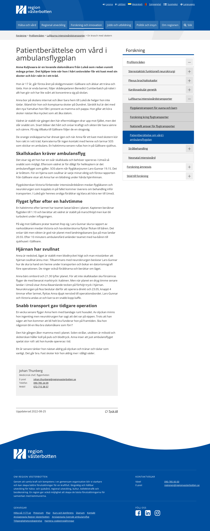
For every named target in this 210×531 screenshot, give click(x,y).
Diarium (80, 512)
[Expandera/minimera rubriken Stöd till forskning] (189, 176)
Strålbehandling (138, 148)
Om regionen (170, 25)
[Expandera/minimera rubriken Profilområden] (189, 62)
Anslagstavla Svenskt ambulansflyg (70, 516)
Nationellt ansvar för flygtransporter (152, 126)
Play (48, 512)
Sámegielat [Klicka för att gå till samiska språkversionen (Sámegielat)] (155, 4)
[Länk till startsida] (33, 10)
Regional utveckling (53, 25)
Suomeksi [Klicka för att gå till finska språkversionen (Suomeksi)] (173, 4)
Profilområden (36, 35)
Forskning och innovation (86, 25)
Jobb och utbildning (119, 25)
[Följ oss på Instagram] (158, 513)
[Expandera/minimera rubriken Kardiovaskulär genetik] (189, 89)
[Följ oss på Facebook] (139, 513)
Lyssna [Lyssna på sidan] (109, 4)
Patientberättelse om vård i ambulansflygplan (147, 137)
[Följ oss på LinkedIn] (148, 513)
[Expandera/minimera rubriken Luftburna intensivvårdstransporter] (189, 98)
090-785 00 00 (171, 481)
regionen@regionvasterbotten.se (182, 485)
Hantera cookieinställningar (59, 520)
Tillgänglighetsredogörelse (28, 520)
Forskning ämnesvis (139, 167)
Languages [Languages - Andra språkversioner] (189, 4)
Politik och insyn (146, 25)
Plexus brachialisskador (142, 80)
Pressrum (38, 512)
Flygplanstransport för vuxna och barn (153, 108)
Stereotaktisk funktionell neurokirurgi (151, 71)
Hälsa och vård (27, 25)
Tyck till (113, 411)
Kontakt (91, 512)
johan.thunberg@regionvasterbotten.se (55, 379)
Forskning (21, 35)
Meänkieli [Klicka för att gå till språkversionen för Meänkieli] (137, 4)
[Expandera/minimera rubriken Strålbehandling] (189, 148)
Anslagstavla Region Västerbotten (32, 516)
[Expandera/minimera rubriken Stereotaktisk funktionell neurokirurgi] (189, 71)
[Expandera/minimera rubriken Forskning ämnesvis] (189, 166)
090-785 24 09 (41, 382)
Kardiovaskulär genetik (142, 89)
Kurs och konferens (63, 512)
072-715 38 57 (41, 386)
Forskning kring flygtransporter (149, 117)
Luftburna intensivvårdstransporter (66, 35)
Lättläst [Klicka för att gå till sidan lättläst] (122, 4)
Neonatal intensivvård (141, 157)
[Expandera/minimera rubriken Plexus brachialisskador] (189, 80)
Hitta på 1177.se (22, 512)
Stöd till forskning (137, 176)
